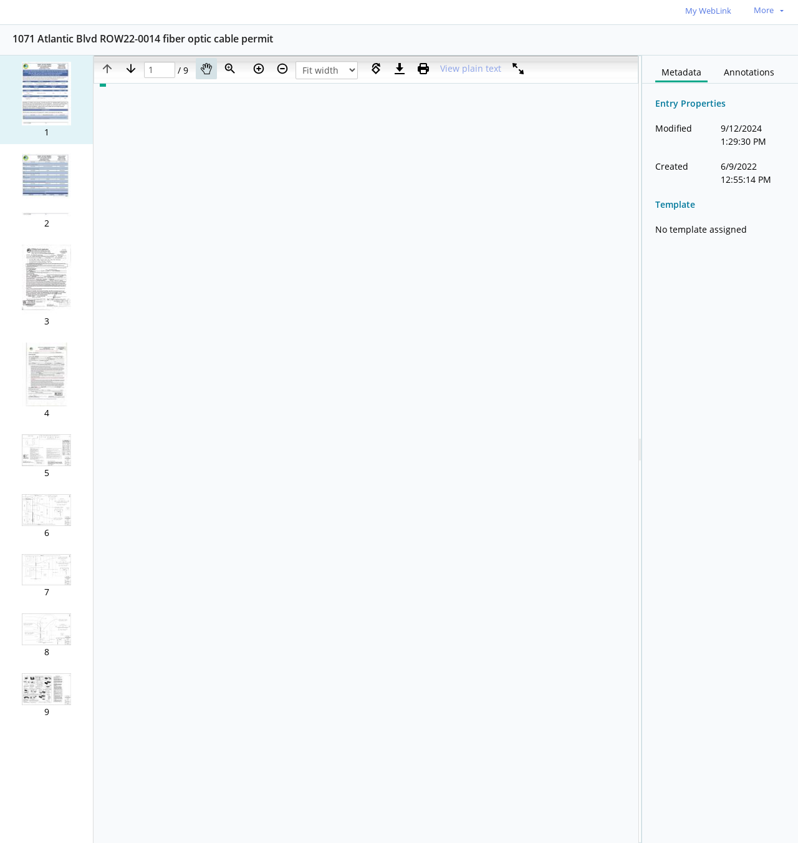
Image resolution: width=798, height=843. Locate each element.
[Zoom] (230, 68)
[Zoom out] (282, 68)
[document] (720, 449)
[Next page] (131, 68)
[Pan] (206, 68)
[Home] (65, 11)
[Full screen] (518, 68)
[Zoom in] (258, 68)
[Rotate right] (376, 68)
